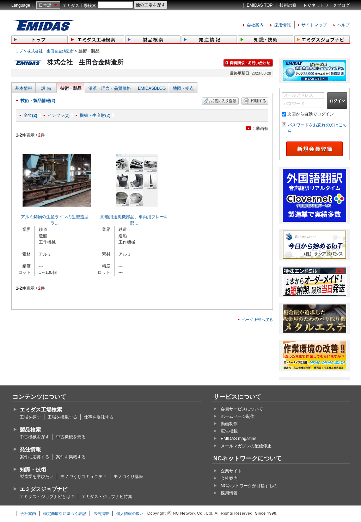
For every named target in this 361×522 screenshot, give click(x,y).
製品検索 (30, 430)
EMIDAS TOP (260, 5)
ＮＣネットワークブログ (326, 5)
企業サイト (231, 470)
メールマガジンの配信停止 (246, 446)
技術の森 (288, 5)
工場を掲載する (62, 417)
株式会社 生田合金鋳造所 (50, 51)
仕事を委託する (99, 417)
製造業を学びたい (37, 476)
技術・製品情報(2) (37, 100)
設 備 (46, 88)
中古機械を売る (71, 436)
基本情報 (23, 88)
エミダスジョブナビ (43, 489)
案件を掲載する (71, 456)
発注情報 (30, 449)
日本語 (45, 5)
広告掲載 (229, 431)
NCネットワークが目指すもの (249, 485)
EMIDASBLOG (152, 88)
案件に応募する (34, 456)
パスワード (294, 103)
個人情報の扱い (129, 513)
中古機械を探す (34, 436)
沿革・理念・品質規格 (109, 88)
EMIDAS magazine (238, 438)
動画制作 (229, 423)
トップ (17, 51)
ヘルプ (343, 25)
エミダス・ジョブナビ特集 (106, 496)
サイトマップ (314, 25)
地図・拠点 (183, 88)
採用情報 (282, 25)
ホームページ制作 (238, 416)
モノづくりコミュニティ (83, 476)
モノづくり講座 (128, 476)
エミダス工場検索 (79, 5)
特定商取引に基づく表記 (64, 513)
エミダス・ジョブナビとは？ (47, 496)
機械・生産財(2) (95, 115)
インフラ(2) (59, 115)
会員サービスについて (242, 409)
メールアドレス (298, 95)
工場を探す (30, 417)
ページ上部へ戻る (257, 319)
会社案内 (255, 25)
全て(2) (30, 115)
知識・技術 (33, 469)
